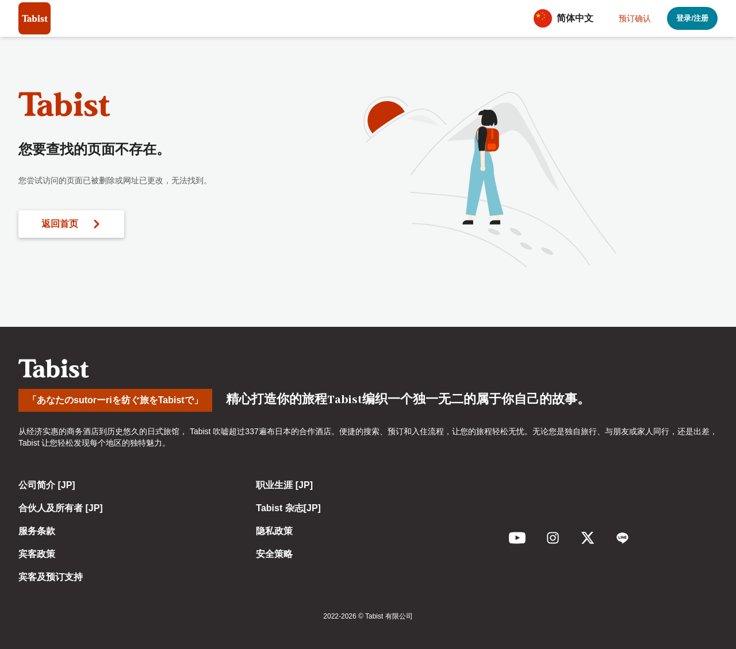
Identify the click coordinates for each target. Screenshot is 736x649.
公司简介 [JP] (46, 485)
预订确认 (635, 18)
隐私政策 (274, 531)
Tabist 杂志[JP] (288, 508)
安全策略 (274, 554)
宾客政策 (36, 554)
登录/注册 (692, 18)
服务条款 (36, 531)
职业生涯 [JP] (284, 485)
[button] (567, 18)
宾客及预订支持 (50, 577)
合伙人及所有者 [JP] (60, 508)
